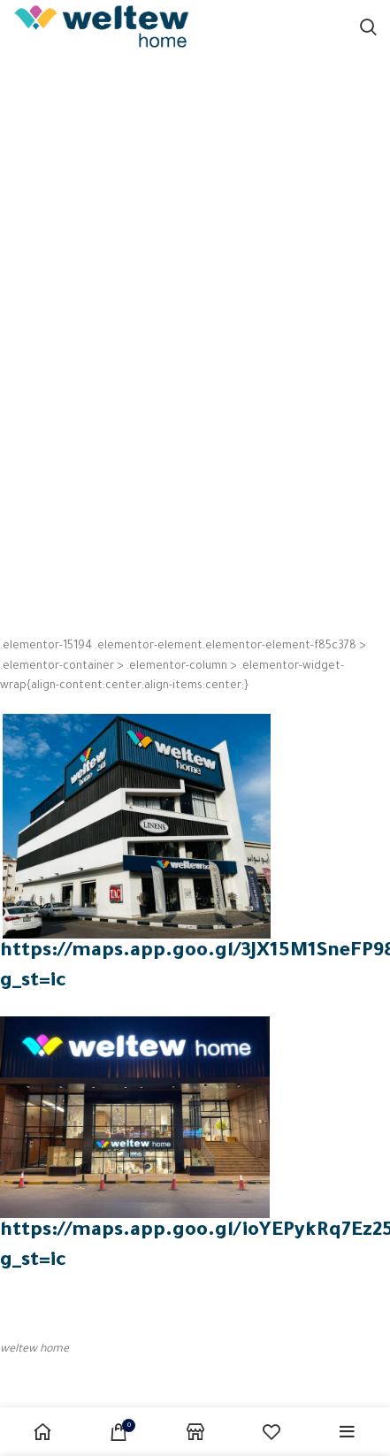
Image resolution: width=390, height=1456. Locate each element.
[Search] (368, 26)
